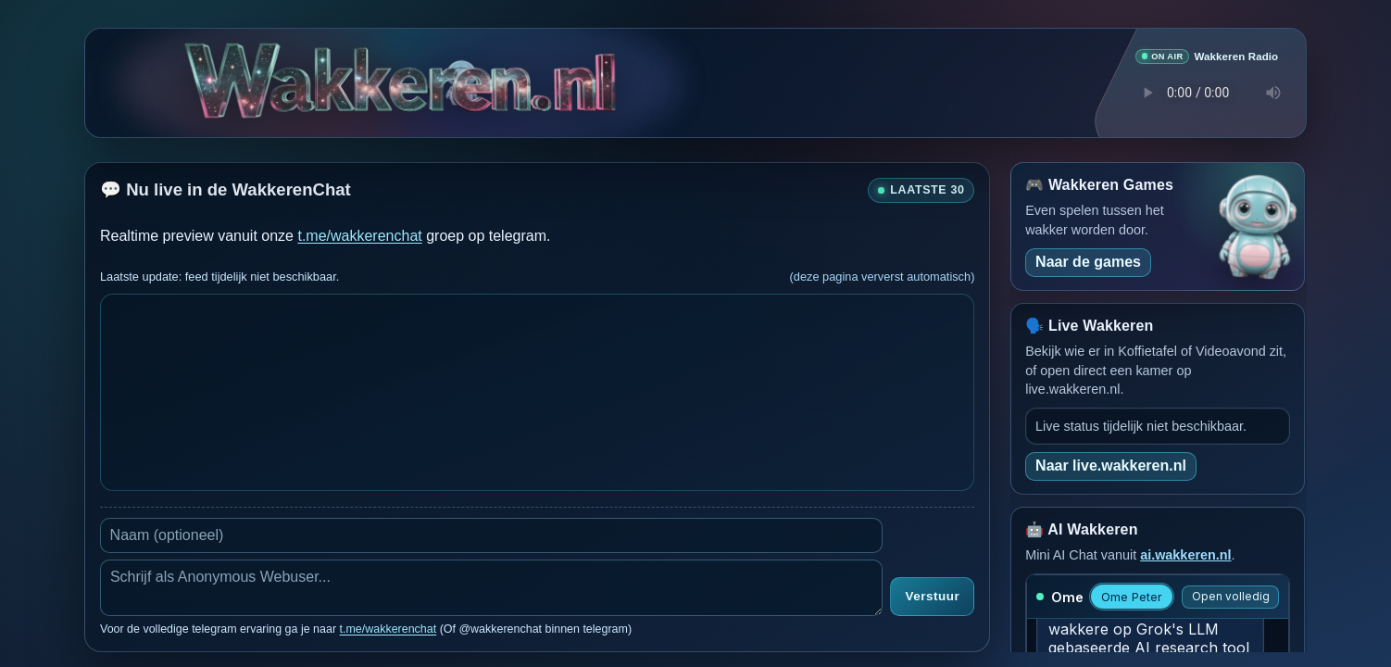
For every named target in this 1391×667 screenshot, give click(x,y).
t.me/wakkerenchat (359, 235)
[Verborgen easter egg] (459, 71)
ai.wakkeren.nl (1185, 554)
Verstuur (932, 596)
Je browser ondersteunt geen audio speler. (1206, 92)
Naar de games (1088, 261)
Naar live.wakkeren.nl (1110, 464)
